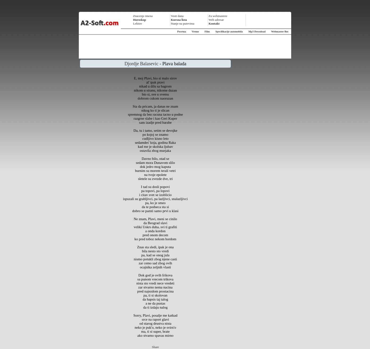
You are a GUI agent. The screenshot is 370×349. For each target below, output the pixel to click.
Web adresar (216, 20)
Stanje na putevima (182, 23)
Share (155, 347)
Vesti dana (177, 16)
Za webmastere (218, 16)
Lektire (137, 23)
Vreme (195, 31)
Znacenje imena (143, 16)
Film (207, 31)
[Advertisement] (185, 46)
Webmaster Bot (279, 31)
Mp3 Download (256, 31)
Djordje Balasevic (141, 63)
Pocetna (181, 31)
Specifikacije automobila (229, 31)
